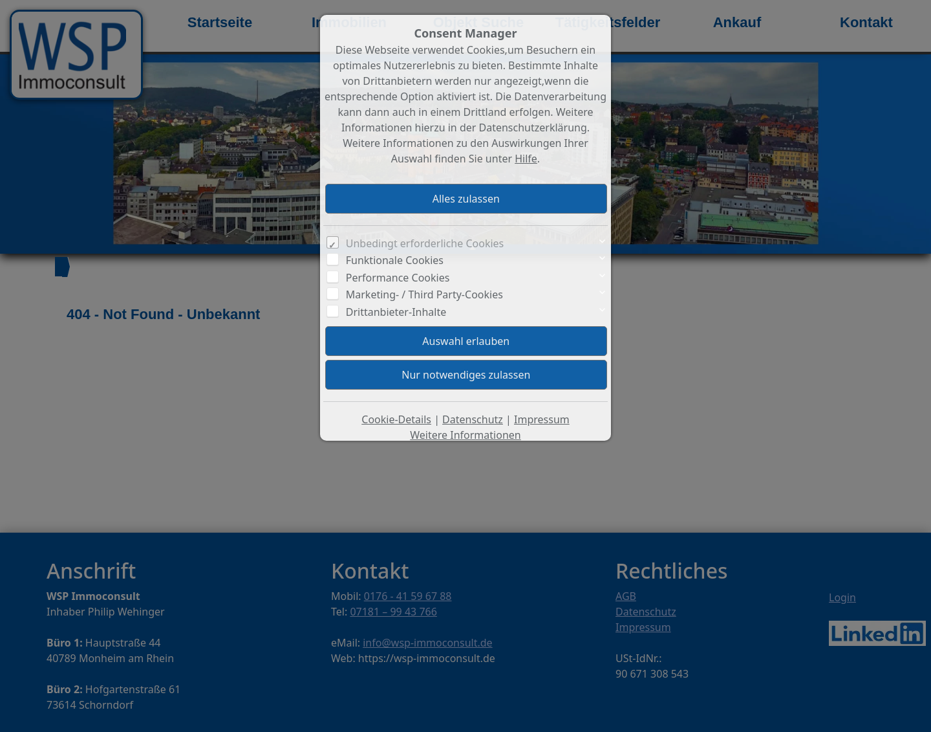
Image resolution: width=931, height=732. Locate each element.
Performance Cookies (398, 278)
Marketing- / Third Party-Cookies (424, 294)
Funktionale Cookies (395, 260)
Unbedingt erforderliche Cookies (425, 243)
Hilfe (526, 158)
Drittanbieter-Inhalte (396, 312)
